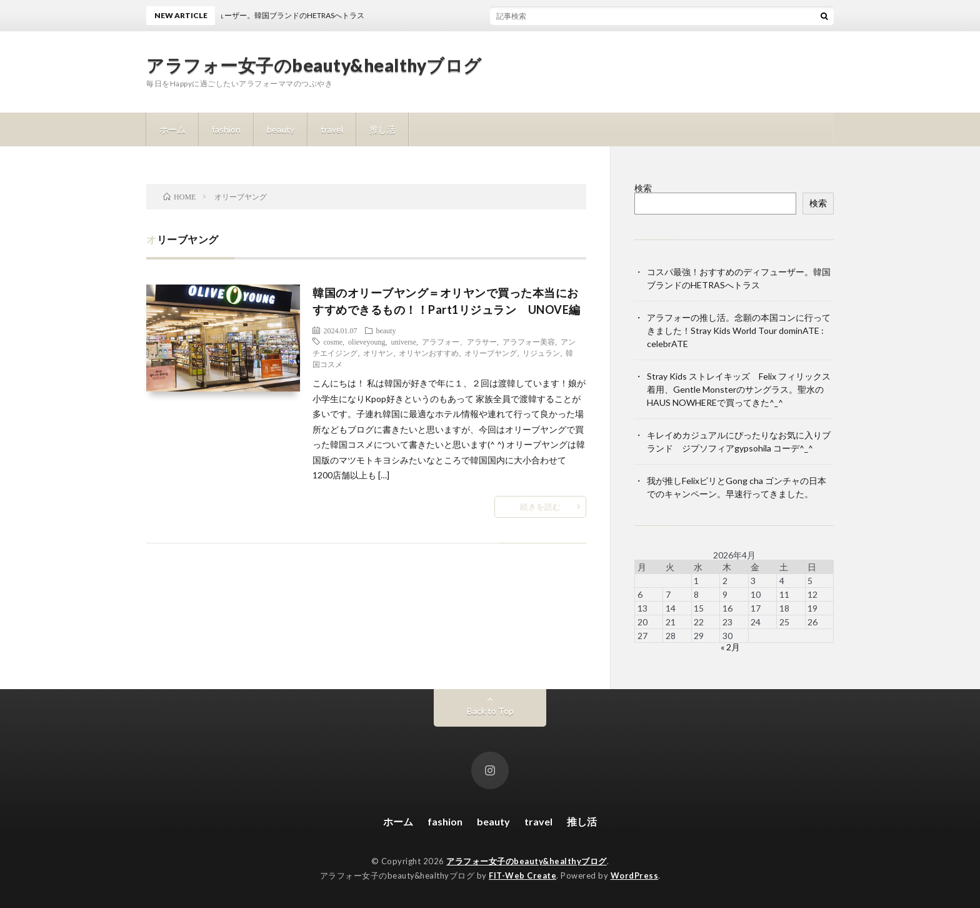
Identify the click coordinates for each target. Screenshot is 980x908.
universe (403, 341)
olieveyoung (366, 341)
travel (332, 129)
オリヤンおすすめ (429, 352)
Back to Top (490, 710)
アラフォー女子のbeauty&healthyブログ (314, 65)
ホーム (172, 129)
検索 (643, 188)
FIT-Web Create (522, 875)
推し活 (382, 129)
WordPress (635, 875)
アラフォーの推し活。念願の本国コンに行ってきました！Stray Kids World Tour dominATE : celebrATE (739, 330)
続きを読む (540, 507)
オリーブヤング (490, 352)
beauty (280, 129)
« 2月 (730, 647)
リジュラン (541, 352)
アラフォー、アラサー (459, 341)
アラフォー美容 (528, 341)
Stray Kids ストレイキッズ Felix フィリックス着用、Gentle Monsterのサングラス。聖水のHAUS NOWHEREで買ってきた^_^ (739, 389)
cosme (332, 341)
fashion (226, 129)
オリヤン (378, 352)
